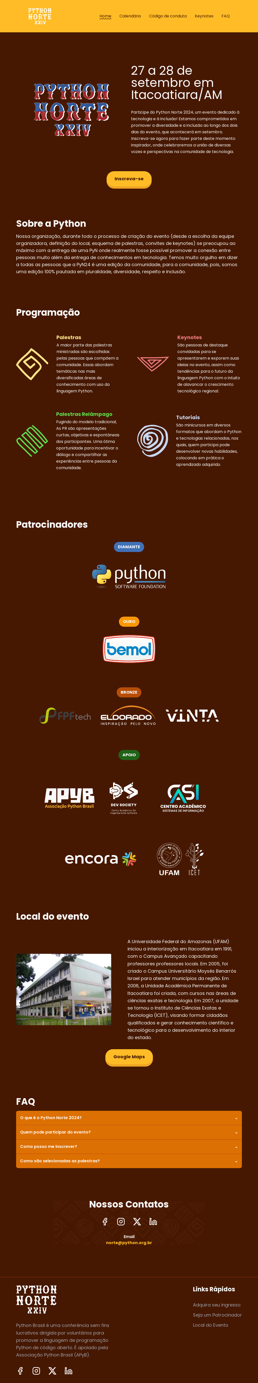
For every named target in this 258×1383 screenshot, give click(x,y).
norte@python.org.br (129, 1243)
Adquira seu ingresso (217, 1305)
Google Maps (129, 1056)
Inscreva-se (129, 178)
